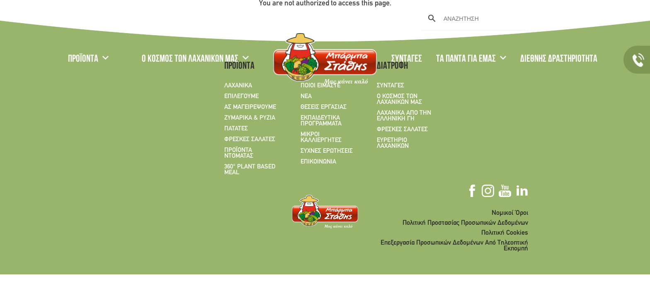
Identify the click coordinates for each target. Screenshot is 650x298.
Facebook (551, 17)
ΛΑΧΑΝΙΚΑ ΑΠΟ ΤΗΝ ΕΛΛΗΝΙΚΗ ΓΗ (404, 116)
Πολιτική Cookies (504, 233)
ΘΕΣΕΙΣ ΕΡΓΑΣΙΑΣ (324, 107)
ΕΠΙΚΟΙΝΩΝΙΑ (318, 162)
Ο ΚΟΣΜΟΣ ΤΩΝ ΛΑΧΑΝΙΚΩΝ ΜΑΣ (190, 60)
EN (91, 18)
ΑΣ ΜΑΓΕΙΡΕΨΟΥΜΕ (250, 107)
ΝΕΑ (306, 96)
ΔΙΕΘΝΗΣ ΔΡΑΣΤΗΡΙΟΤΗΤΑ (558, 60)
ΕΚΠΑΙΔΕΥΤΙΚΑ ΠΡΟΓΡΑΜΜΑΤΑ (321, 121)
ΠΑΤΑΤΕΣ (236, 129)
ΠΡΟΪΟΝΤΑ (83, 60)
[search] (473, 19)
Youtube (579, 17)
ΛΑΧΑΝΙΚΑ (238, 86)
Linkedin (593, 17)
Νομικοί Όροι (510, 213)
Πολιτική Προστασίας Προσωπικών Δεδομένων (465, 223)
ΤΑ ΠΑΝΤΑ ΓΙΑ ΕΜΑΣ (466, 60)
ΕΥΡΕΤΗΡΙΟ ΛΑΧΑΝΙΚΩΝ (393, 143)
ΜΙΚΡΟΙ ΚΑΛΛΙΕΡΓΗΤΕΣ (321, 137)
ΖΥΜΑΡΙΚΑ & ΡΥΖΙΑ (249, 118)
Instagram (564, 17)
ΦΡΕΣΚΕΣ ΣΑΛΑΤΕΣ (249, 139)
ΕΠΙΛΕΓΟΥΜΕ (241, 96)
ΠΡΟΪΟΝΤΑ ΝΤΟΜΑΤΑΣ (238, 153)
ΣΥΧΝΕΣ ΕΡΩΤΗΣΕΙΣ (327, 151)
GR (73, 18)
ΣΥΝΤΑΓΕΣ (406, 60)
